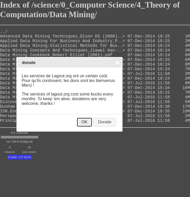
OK (84, 122)
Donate (104, 122)
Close (117, 62)
